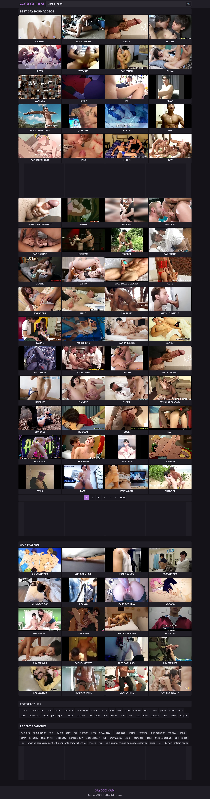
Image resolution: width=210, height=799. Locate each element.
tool (51, 732)
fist (100, 742)
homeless (138, 737)
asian (58, 710)
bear (45, 715)
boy (119, 710)
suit (123, 715)
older (97, 715)
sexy (68, 732)
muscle (92, 742)
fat (160, 742)
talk (104, 737)
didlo (127, 737)
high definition (158, 732)
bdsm (23, 715)
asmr (23, 737)
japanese (68, 710)
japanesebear (93, 737)
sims (93, 732)
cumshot (81, 715)
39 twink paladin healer (176, 742)
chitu (164, 715)
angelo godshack (163, 737)
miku (173, 715)
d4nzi (182, 732)
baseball (155, 715)
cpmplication (39, 732)
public (163, 710)
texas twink (46, 737)
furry (180, 710)
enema (131, 732)
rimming (143, 732)
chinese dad (181, 737)
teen (106, 715)
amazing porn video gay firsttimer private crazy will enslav (56, 742)
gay (112, 710)
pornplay (33, 737)
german (84, 732)
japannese (120, 732)
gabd (149, 737)
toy (90, 715)
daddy (94, 710)
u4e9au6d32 (116, 737)
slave (172, 710)
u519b (60, 732)
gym (145, 715)
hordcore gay (76, 737)
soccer (104, 710)
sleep (154, 710)
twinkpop (25, 732)
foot (130, 715)
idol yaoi (183, 715)
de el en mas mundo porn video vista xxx (126, 742)
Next (122, 497)
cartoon (137, 710)
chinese (24, 710)
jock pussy (61, 737)
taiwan (70, 715)
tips (22, 742)
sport (61, 715)
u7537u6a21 (105, 732)
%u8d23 (172, 732)
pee (53, 715)
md (75, 732)
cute (138, 715)
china (49, 710)
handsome (34, 715)
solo (146, 710)
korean (114, 715)
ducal (152, 742)
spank (127, 710)
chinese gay (37, 710)
